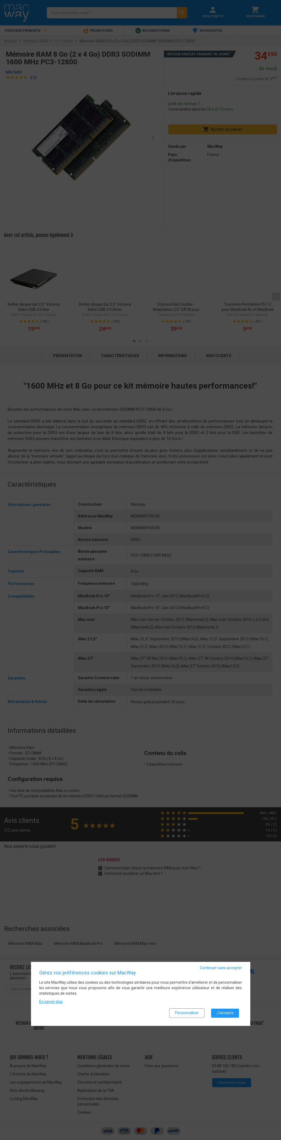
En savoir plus (51, 1001)
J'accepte (225, 1013)
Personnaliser (187, 1013)
